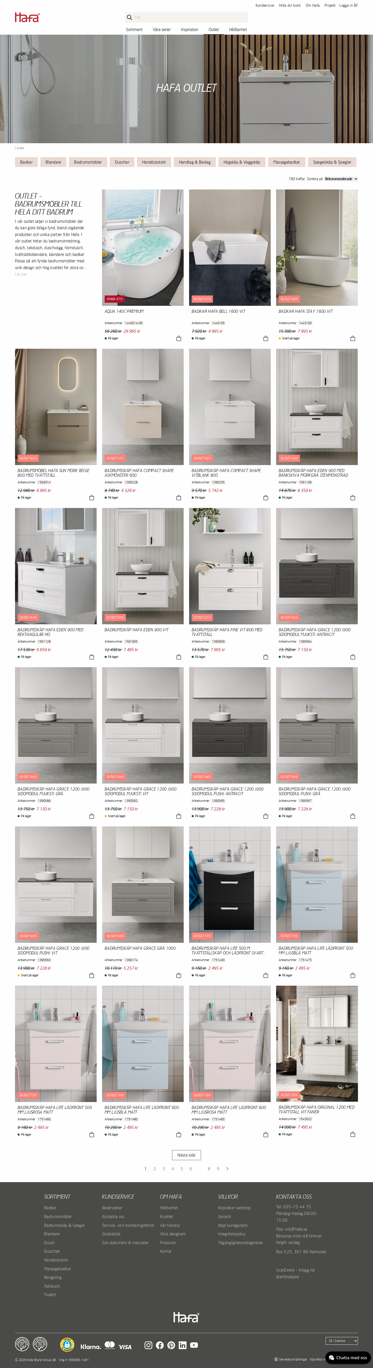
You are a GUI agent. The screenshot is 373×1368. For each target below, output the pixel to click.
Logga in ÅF (348, 5)
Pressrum (168, 1242)
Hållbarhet (238, 29)
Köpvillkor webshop (234, 1207)
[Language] (342, 1341)
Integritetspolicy (232, 1234)
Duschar (122, 162)
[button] (67, 1344)
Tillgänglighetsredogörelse (240, 1242)
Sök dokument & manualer (125, 1242)
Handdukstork (154, 162)
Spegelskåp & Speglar (332, 162)
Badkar (26, 162)
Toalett (50, 1294)
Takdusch (52, 1286)
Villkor (228, 1196)
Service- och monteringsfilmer (128, 1225)
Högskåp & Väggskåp (242, 162)
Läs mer (21, 274)
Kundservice (265, 5)
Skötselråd (111, 1234)
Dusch (49, 1242)
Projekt (330, 5)
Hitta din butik (290, 5)
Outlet (214, 29)
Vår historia (170, 1225)
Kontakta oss (113, 1216)
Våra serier (162, 29)
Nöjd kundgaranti (233, 1225)
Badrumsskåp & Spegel (64, 1225)
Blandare (53, 162)
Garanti (224, 1216)
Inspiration (189, 29)
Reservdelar (112, 1207)
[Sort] (341, 179)
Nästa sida (186, 1155)
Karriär (166, 1251)
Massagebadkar (286, 162)
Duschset (52, 1251)
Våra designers (172, 1234)
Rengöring (53, 1277)
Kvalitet (166, 1216)
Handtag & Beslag (195, 162)
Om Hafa (313, 5)
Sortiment (134, 29)
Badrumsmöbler (88, 162)
